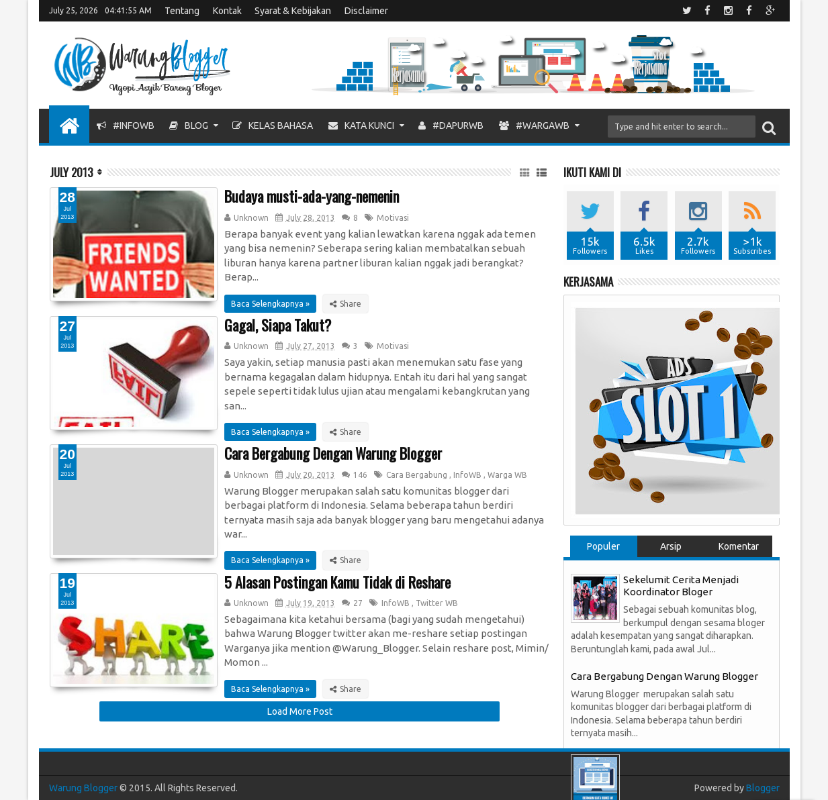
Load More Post (299, 711)
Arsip (671, 546)
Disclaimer (366, 10)
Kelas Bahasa (272, 125)
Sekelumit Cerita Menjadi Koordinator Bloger (681, 585)
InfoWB (467, 474)
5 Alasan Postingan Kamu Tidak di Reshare (337, 582)
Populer (603, 546)
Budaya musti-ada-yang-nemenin (311, 196)
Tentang (182, 10)
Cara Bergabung (416, 474)
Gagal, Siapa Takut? (277, 325)
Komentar (739, 546)
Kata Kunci (361, 125)
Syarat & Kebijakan (293, 10)
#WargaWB (534, 125)
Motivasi (393, 217)
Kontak (227, 10)
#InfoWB (125, 125)
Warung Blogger (83, 788)
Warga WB (507, 474)
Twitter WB (437, 603)
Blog (188, 125)
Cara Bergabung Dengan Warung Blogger (333, 453)
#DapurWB (451, 125)
